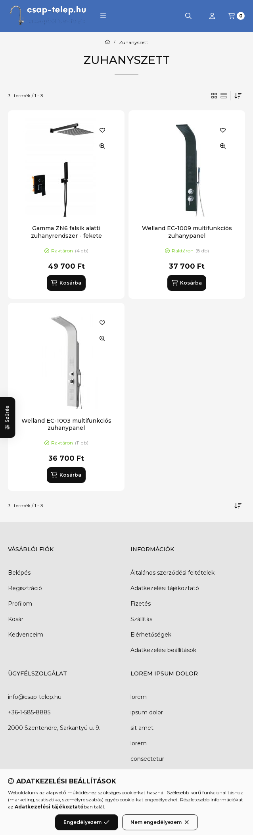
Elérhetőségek (150, 634)
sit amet (141, 727)
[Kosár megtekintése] (236, 16)
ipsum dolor (146, 712)
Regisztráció (25, 588)
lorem (138, 696)
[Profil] (212, 16)
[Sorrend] (238, 95)
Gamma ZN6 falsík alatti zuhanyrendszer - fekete (66, 232)
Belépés (19, 572)
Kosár (15, 619)
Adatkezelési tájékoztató (164, 588)
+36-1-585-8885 (29, 712)
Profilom (20, 603)
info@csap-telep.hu (34, 696)
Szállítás (141, 619)
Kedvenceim (25, 634)
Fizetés (140, 603)
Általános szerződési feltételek (172, 572)
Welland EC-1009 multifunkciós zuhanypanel (187, 232)
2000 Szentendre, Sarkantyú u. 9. (54, 727)
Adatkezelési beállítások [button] (163, 650)
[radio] (223, 95)
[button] (103, 16)
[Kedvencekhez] (102, 130)
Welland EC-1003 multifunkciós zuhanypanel (66, 424)
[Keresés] (188, 16)
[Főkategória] (107, 42)
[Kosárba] (66, 283)
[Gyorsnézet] (102, 146)
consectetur (147, 758)
